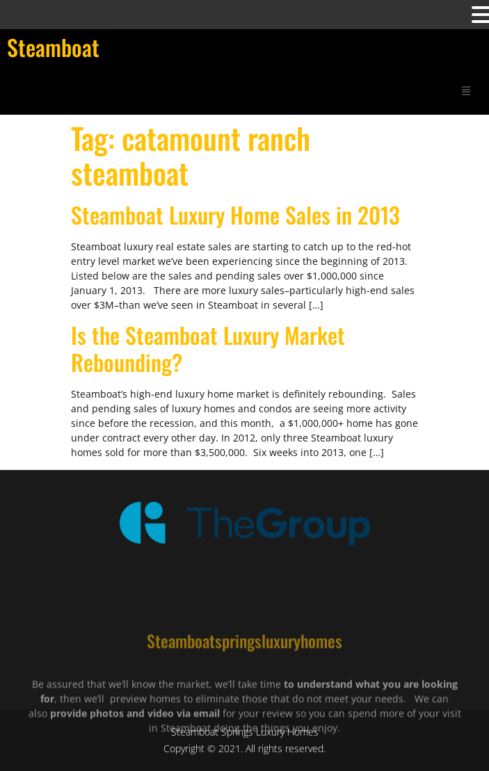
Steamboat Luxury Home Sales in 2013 (235, 214)
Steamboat (53, 47)
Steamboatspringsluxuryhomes (244, 659)
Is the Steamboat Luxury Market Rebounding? (208, 348)
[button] (466, 90)
